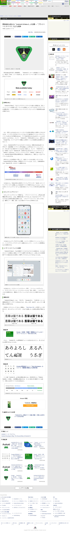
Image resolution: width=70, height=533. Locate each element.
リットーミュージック (34, 498)
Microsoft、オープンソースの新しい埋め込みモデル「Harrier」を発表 (61, 57)
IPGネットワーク (56, 509)
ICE (54, 497)
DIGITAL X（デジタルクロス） (20, 507)
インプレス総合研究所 (6, 503)
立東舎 (31, 505)
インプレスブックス (18, 513)
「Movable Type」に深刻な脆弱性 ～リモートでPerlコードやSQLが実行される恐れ (61, 150)
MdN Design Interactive (46, 513)
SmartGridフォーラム (18, 498)
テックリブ (43, 515)
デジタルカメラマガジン (6, 513)
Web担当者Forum (5, 501)
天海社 (56, 498)
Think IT (3, 498)
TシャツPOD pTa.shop (59, 511)
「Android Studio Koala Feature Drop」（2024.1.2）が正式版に (39, 466)
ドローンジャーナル (6, 507)
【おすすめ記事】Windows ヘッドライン (60, 229)
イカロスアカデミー (46, 507)
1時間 (51, 18)
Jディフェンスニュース (46, 501)
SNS (49, 6)
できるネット (4, 515)
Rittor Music (30, 497)
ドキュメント (43, 6)
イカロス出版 (43, 497)
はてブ (26, 36)
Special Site (54, 39)
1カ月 (67, 18)
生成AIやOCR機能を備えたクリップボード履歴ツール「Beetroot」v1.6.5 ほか (61, 141)
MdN (42, 509)
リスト (12, 36)
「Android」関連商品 (30, 403)
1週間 (61, 18)
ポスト (8, 36)
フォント (57, 6)
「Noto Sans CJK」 (30, 307)
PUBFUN (55, 505)
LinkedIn (40, 36)
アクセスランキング (56, 16)
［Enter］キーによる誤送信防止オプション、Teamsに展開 (61, 234)
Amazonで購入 (30, 405)
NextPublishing (17, 515)
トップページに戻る (24, 488)
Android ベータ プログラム (8, 434)
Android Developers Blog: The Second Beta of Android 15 (16, 436)
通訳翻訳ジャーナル (46, 503)
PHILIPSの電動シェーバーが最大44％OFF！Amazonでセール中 (61, 197)
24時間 (56, 18)
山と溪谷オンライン (33, 509)
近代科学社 (30, 513)
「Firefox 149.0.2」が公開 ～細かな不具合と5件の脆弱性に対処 (61, 179)
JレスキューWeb (45, 505)
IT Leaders (4, 505)
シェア (19, 36)
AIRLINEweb (44, 498)
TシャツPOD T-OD (34, 503)
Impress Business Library (19, 503)
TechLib (43, 517)
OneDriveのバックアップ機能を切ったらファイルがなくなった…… (61, 262)
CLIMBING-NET (33, 511)
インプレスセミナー (18, 505)
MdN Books (44, 511)
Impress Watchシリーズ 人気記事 (59, 206)
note (33, 36)
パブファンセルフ (58, 507)
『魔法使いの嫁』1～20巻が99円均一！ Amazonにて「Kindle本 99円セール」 (61, 78)
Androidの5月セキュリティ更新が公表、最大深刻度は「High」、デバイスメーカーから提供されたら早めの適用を (16, 445)
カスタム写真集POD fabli (60, 513)
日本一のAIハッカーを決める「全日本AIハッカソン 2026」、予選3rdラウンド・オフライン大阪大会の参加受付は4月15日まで (61, 185)
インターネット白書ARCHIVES (8, 517)
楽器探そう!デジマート (34, 501)
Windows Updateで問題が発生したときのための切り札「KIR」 (61, 254)
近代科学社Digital (33, 515)
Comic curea (57, 501)
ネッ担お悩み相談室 (6, 509)
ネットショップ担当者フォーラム (20, 501)
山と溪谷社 (30, 507)
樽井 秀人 (30, 32)
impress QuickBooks (58, 503)
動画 (52, 6)
